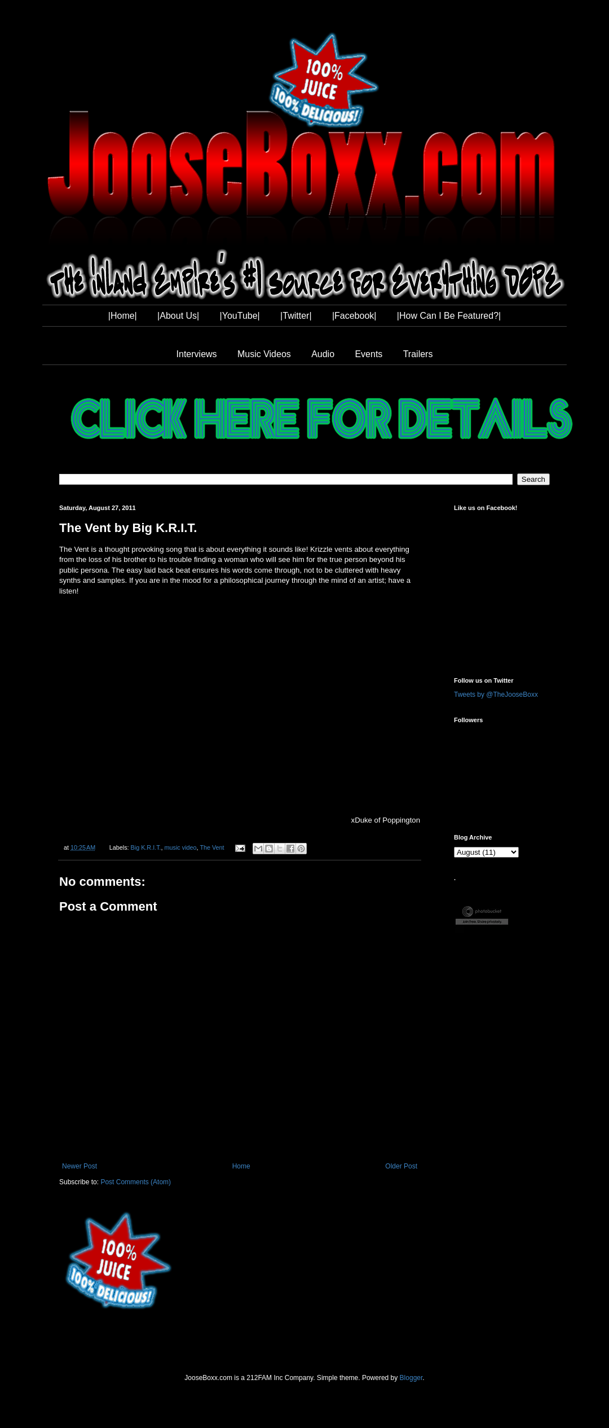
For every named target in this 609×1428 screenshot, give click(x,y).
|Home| (122, 315)
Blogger (411, 1378)
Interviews (196, 354)
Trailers (418, 354)
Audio (322, 354)
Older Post (401, 1166)
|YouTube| (240, 315)
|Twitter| (295, 315)
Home (241, 1166)
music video (181, 847)
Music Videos (264, 354)
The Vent (212, 847)
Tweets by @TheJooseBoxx (496, 694)
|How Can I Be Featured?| (449, 315)
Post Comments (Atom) (135, 1182)
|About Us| (178, 315)
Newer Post (79, 1166)
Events (368, 354)
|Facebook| (354, 315)
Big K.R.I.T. (146, 847)
